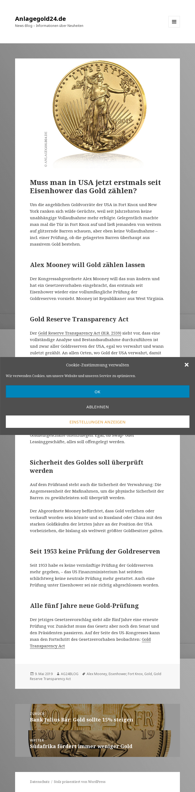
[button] (186, 364)
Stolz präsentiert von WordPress (80, 781)
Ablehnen (97, 406)
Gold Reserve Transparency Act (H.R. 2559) (79, 333)
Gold (148, 674)
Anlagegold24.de (40, 18)
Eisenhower (117, 674)
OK (97, 391)
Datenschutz (40, 781)
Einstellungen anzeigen (97, 422)
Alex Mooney (97, 674)
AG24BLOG (69, 674)
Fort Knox (135, 674)
